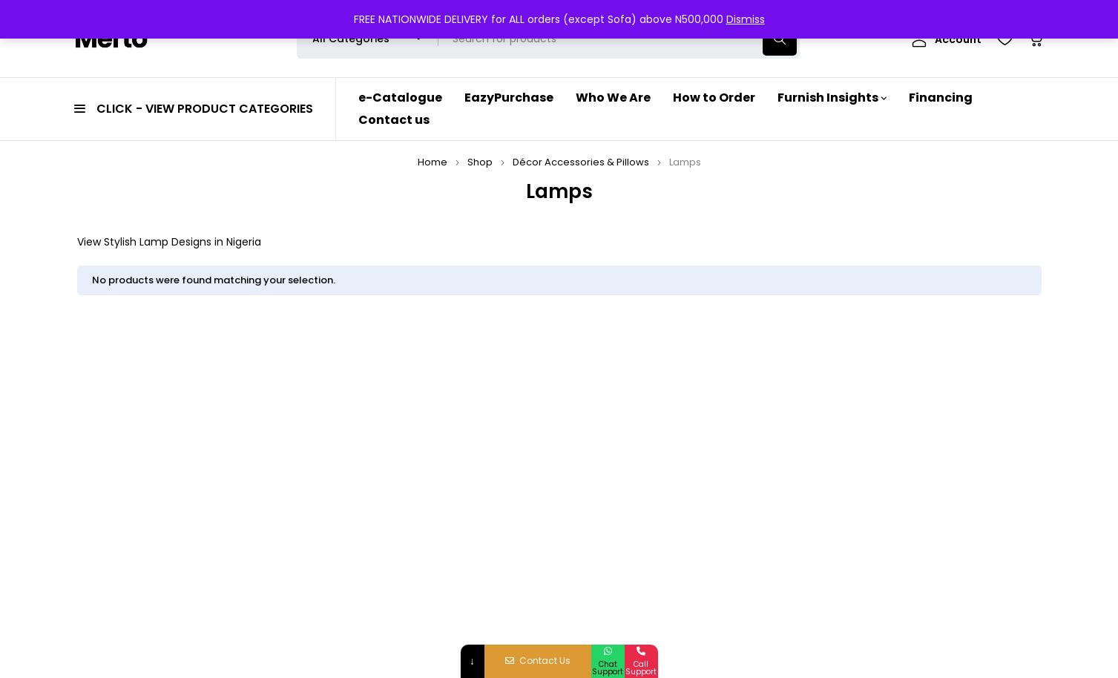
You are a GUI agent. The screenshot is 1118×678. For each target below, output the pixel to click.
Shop (480, 162)
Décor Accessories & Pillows (581, 162)
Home (432, 162)
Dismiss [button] (745, 19)
